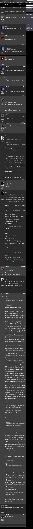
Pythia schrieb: (8, 422)
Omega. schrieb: (8, 304)
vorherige (14, 7)
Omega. (1, 113)
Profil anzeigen (2, 20)
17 (19, 7)
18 (20, 7)
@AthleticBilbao (7, 36)
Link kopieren (2, 11)
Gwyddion (2, 180)
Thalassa (2, 66)
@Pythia (6, 417)
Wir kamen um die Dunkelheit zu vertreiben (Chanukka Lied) (29, 29)
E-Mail (20, 4)
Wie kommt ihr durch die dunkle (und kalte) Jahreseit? (29, 17)
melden (24, 13)
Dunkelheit (13, 4)
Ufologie (23, 2)
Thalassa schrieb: (8, 79)
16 (18, 7)
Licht (11, 4)
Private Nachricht (2, 21)
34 (22, 7)
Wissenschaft (4, 2)
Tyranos (1, 293)
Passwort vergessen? (29, 10)
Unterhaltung (30, 2)
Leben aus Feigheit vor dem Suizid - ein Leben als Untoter (29, 20)
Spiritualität (14, 2)
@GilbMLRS (6, 26)
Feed (19, 4)
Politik (6, 2)
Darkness (15, 4)
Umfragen (27, 2)
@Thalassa (6, 57)
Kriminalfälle (11, 2)
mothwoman (2, 35)
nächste (24, 7)
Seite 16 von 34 (3, 7)
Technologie (21, 2)
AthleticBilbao (2, 8)
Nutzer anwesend (29, 4)
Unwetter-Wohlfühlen (29, 22)
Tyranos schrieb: (8, 89)
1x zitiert (22, 85)
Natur (25, 2)
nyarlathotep (2, 514)
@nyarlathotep (6, 505)
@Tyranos (6, 114)
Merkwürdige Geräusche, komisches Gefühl (29, 15)
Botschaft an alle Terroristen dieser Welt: (29, 24)
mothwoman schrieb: (8, 48)
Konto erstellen (29, 11)
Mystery (8, 2)
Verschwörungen (17, 2)
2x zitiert (22, 44)
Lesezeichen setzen (3, 12)
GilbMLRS (2, 14)
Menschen (1, 2)
